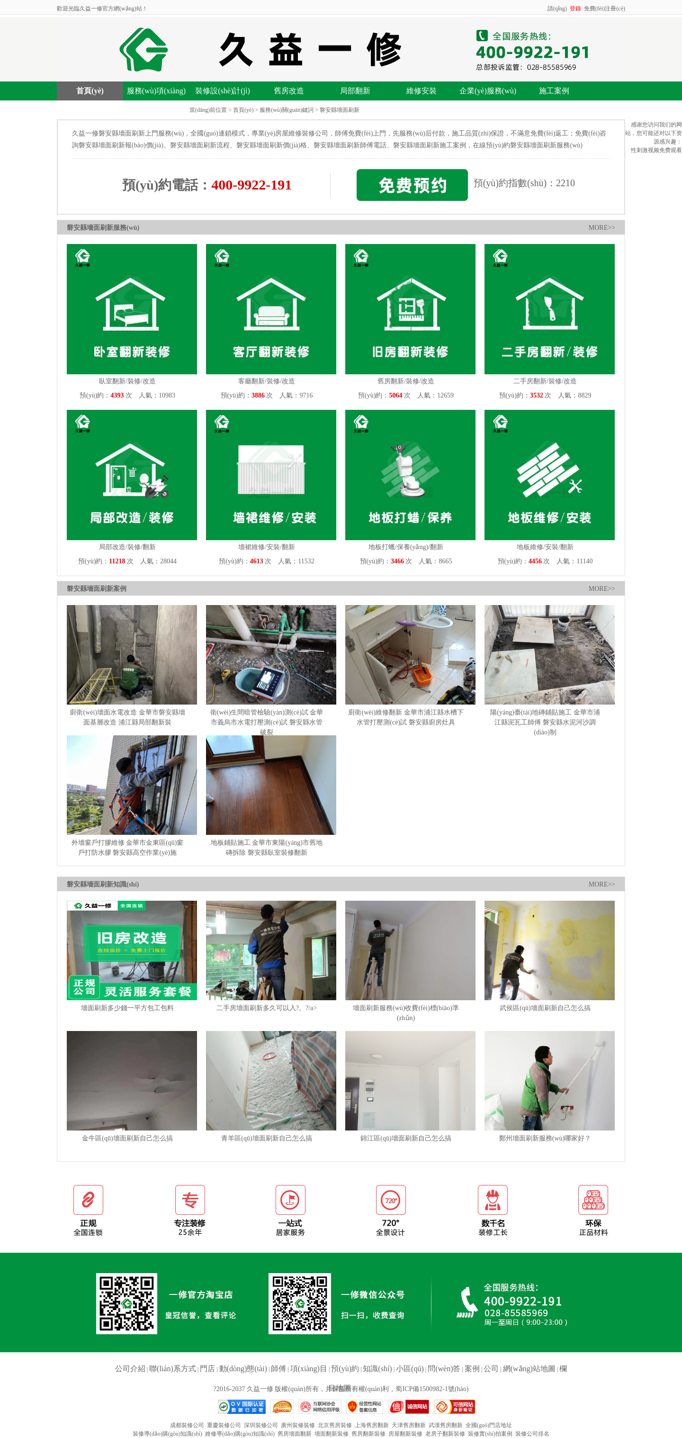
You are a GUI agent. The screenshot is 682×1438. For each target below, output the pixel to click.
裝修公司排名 (532, 1433)
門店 (207, 1369)
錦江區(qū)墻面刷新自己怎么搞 (405, 1138)
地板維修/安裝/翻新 (545, 547)
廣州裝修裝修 (298, 1425)
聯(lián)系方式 (172, 1369)
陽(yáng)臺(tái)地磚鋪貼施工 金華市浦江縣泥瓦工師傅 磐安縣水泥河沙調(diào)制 (545, 722)
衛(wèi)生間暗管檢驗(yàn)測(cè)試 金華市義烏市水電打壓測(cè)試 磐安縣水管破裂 (266, 722)
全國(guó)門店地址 (489, 1425)
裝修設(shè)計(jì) (222, 91)
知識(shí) (377, 1369)
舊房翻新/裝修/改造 (405, 381)
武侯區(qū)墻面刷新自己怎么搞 (545, 1008)
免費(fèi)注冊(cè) (604, 8)
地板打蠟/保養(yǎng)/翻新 (405, 547)
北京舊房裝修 (335, 1425)
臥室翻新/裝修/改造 (127, 381)
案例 (472, 1369)
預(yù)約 (345, 1369)
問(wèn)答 (444, 1369)
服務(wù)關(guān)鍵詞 (287, 110)
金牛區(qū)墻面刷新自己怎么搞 (127, 1138)
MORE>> (602, 227)
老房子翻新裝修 (445, 1433)
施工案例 (554, 91)
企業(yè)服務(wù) (487, 91)
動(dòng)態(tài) (243, 1369)
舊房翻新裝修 (368, 1433)
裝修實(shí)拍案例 (490, 1433)
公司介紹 (130, 1369)
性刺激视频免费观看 (656, 150)
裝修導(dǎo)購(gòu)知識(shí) (167, 1433)
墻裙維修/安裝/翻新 (266, 547)
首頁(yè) (90, 91)
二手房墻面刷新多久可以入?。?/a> (266, 1008)
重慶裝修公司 (224, 1425)
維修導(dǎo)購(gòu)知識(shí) (240, 1433)
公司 (491, 1369)
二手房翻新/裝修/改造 (545, 381)
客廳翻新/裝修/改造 (266, 381)
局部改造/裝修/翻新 (127, 547)
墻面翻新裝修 (331, 1433)
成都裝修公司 (187, 1425)
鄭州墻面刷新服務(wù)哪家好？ (545, 1138)
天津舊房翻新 (409, 1425)
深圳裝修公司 (261, 1425)
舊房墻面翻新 (295, 1433)
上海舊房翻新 (372, 1425)
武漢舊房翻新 (446, 1425)
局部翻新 (355, 91)
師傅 (278, 1369)
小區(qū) (410, 1369)
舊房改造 (289, 91)
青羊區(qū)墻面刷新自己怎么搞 (266, 1138)
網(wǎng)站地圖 (529, 1369)
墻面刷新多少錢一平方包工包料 (127, 1008)
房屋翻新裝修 (405, 1433)
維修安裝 (421, 91)
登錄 (575, 8)
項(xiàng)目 (308, 1369)
